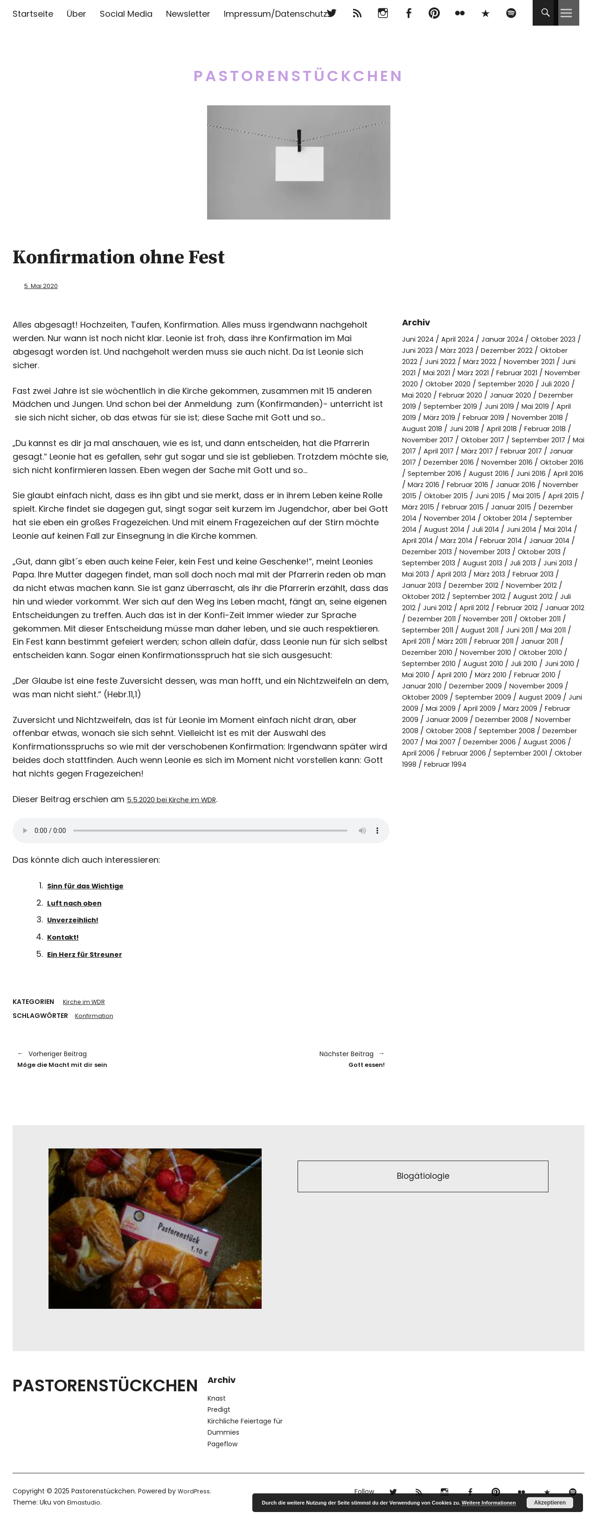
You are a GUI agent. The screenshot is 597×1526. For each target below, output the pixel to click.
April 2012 (442, 640)
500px (485, 13)
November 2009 (431, 730)
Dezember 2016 (504, 472)
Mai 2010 (457, 707)
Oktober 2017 (496, 450)
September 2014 (554, 540)
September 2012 (432, 629)
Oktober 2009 (493, 730)
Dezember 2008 (431, 763)
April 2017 (480, 461)
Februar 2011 (510, 674)
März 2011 (464, 674)
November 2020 (485, 383)
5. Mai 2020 (44, 285)
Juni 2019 (485, 417)
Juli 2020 (487, 394)
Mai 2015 (480, 517)
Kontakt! (66, 936)
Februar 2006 (432, 797)
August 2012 (490, 629)
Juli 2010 (558, 696)
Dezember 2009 (536, 719)
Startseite (33, 14)
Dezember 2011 (429, 651)
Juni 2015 (441, 517)
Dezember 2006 (457, 786)
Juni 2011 (530, 663)
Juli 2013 (416, 596)
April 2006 (565, 786)
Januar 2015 (484, 528)
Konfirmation (96, 1016)
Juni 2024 (419, 338)
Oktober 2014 (491, 540)
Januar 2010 (478, 719)
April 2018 (509, 439)
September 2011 (431, 663)
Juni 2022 (476, 361)
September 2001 (495, 797)
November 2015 (504, 506)
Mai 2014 (551, 551)
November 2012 (453, 618)
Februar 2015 (431, 528)
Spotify (511, 13)
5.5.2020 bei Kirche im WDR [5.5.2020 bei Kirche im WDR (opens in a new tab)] (182, 798)
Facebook (408, 13)
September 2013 (488, 584)
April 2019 (563, 417)
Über (76, 14)
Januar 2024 (511, 338)
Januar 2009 (551, 752)
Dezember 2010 (436, 685)
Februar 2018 (557, 439)
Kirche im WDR (86, 1001)
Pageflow (222, 1447)
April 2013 (532, 596)
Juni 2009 (496, 741)
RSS (357, 13)
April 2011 (424, 674)
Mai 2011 (567, 663)
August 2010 (514, 696)
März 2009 (446, 752)
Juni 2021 (482, 372)
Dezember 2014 (541, 528)
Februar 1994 (431, 808)
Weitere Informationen (489, 1502)
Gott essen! (297, 1061)
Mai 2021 (520, 372)
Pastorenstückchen (298, 70)
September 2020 (433, 394)
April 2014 (419, 562)
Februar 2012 (489, 640)
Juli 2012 (533, 629)
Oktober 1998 (556, 797)
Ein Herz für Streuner (92, 953)
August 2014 (429, 551)
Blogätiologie (423, 1182)
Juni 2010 (418, 707)
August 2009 (449, 741)
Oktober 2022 (427, 361)
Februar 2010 (425, 719)
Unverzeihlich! (78, 919)
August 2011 (487, 663)
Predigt (219, 1413)
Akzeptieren (550, 1502)
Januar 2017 (447, 472)
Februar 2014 (512, 562)
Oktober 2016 (449, 484)
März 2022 (519, 361)
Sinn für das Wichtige (94, 884)
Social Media (126, 14)
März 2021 (560, 372)
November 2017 (436, 450)
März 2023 (486, 349)
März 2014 (462, 562)
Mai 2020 (526, 394)
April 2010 (496, 707)
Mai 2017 (440, 461)
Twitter (331, 13)
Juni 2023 (443, 349)
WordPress (195, 1494)
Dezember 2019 (508, 405)
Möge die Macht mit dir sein (104, 1061)
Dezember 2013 (454, 573)
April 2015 (520, 517)
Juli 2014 (473, 551)
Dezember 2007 (527, 775)
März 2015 (563, 517)
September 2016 (512, 484)
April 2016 (482, 495)
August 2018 (423, 439)
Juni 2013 (454, 596)
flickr (459, 13)
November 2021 (430, 372)
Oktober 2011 (549, 651)
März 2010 (539, 707)
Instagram (383, 13)
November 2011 (491, 651)
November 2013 (518, 573)
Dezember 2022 (542, 349)
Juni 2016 (441, 495)
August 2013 (546, 584)
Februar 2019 (474, 428)
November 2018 (533, 428)
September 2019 (432, 417)
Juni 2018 (468, 439)
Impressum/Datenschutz (275, 14)
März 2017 (523, 461)
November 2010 (500, 685)
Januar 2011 (561, 674)
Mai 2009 (537, 741)
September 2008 (459, 775)
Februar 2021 (425, 383)
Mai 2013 (492, 596)
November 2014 (430, 540)
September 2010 (455, 696)
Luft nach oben (80, 901)
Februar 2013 (448, 607)
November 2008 (498, 763)
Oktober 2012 (513, 618)
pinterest (434, 13)
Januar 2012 (542, 640)
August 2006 (517, 786)
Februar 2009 (496, 752)
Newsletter (188, 14)
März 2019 (425, 428)
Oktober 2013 (426, 584)
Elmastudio (85, 1506)
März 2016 (525, 495)
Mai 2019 (523, 417)
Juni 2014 (512, 551)
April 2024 (462, 338)
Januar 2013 (500, 607)
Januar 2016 (447, 506)
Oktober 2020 (547, 383)
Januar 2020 (449, 405)
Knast (217, 1402)
